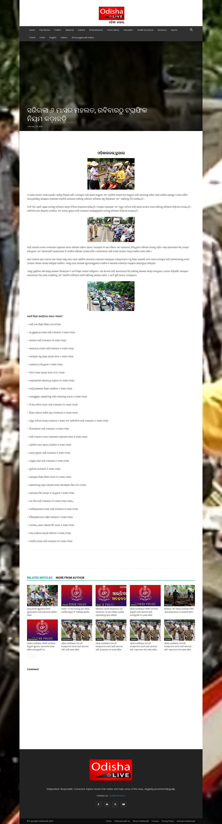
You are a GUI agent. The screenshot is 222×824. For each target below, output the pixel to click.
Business (162, 30)
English (53, 37)
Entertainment (96, 30)
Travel (32, 37)
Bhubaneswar (33, 605)
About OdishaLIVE (141, 821)
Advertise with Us (122, 821)
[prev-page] (29, 656)
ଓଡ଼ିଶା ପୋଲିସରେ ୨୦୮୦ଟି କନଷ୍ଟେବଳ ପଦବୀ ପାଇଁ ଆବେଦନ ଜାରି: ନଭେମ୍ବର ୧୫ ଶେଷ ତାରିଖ (109, 646)
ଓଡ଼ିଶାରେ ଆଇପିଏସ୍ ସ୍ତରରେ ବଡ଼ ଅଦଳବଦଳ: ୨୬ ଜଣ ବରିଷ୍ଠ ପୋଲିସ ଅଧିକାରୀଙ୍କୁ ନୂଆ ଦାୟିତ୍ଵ (110, 612)
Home (32, 30)
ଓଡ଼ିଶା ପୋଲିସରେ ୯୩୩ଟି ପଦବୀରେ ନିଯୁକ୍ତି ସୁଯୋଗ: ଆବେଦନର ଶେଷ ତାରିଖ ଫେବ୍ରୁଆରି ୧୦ (41, 646)
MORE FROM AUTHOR (70, 577)
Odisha (81, 30)
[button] (191, 30)
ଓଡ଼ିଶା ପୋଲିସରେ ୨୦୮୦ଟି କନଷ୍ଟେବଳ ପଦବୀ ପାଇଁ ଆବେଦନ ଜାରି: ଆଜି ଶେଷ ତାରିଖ (75, 646)
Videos (64, 37)
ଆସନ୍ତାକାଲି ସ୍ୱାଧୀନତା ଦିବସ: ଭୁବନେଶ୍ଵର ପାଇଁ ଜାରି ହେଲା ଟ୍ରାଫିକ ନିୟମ (42, 612)
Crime (42, 37)
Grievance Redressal (186, 821)
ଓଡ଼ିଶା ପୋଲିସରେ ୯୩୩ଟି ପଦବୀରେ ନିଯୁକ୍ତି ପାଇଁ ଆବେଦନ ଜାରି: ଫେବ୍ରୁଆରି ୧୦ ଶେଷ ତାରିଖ (144, 612)
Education (128, 30)
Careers (100, 639)
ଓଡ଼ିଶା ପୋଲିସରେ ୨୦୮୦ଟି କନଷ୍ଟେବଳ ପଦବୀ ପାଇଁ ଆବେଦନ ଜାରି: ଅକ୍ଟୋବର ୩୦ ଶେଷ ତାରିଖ (143, 646)
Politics (58, 30)
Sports (174, 30)
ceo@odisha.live (117, 795)
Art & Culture (113, 30)
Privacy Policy (168, 821)
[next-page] (34, 656)
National (70, 30)
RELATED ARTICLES (40, 577)
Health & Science (145, 30)
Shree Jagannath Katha (83, 37)
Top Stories (44, 30)
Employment (33, 639)
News (99, 605)
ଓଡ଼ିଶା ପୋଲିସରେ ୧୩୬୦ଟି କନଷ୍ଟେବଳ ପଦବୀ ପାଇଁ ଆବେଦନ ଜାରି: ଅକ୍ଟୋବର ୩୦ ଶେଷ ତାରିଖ (177, 646)
